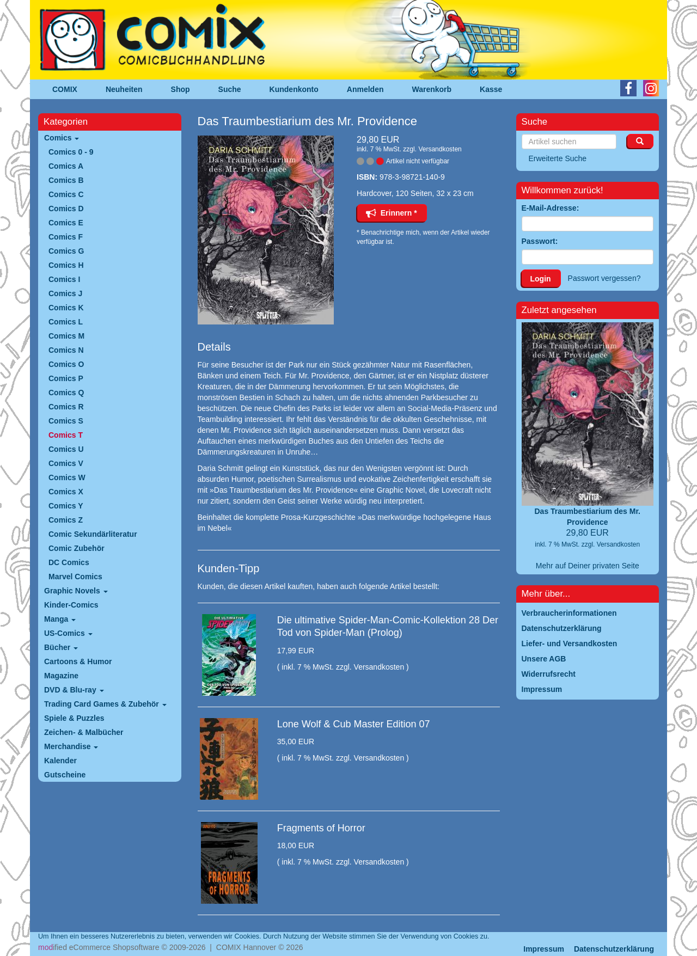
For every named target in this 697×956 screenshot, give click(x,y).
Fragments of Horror (321, 828)
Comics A (65, 166)
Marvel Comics (75, 576)
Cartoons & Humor (78, 661)
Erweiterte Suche (558, 158)
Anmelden (365, 89)
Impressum (543, 949)
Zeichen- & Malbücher (83, 732)
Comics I (64, 279)
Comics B (66, 180)
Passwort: (540, 241)
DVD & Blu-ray (74, 689)
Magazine (61, 675)
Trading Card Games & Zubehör (105, 704)
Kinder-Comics (71, 604)
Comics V (65, 463)
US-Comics (68, 633)
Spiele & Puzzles (74, 718)
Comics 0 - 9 (70, 152)
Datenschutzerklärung (614, 949)
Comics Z (65, 520)
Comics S (65, 420)
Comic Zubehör (76, 548)
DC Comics (68, 562)
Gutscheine (64, 774)
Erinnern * (391, 213)
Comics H (66, 265)
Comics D (66, 208)
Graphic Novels (76, 590)
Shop (180, 89)
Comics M (66, 336)
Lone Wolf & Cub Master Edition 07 (353, 724)
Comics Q (66, 392)
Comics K (66, 307)
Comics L (65, 321)
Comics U (66, 449)
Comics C (66, 194)
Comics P (65, 378)
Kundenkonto (294, 89)
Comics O (66, 364)
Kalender (60, 760)
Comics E (65, 222)
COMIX (64, 89)
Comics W (66, 477)
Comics (61, 137)
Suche (229, 89)
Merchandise (71, 746)
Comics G (66, 251)
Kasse (491, 89)
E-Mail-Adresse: (550, 208)
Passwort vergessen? (604, 278)
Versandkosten (439, 149)
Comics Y (65, 505)
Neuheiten (124, 89)
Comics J (65, 293)
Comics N (66, 350)
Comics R (66, 406)
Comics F (65, 236)
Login (540, 278)
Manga (60, 619)
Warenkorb (432, 89)
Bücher (61, 647)
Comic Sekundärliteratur (92, 534)
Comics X (65, 491)
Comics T (65, 435)
